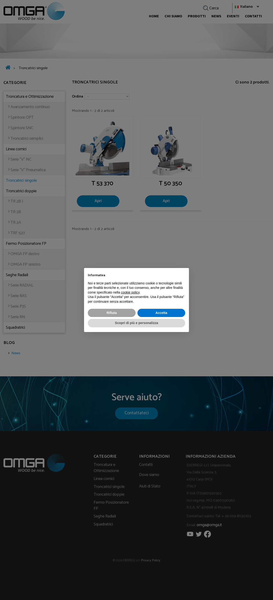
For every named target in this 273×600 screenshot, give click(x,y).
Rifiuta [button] (112, 313)
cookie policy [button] (130, 292)
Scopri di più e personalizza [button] (136, 323)
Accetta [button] (161, 313)
